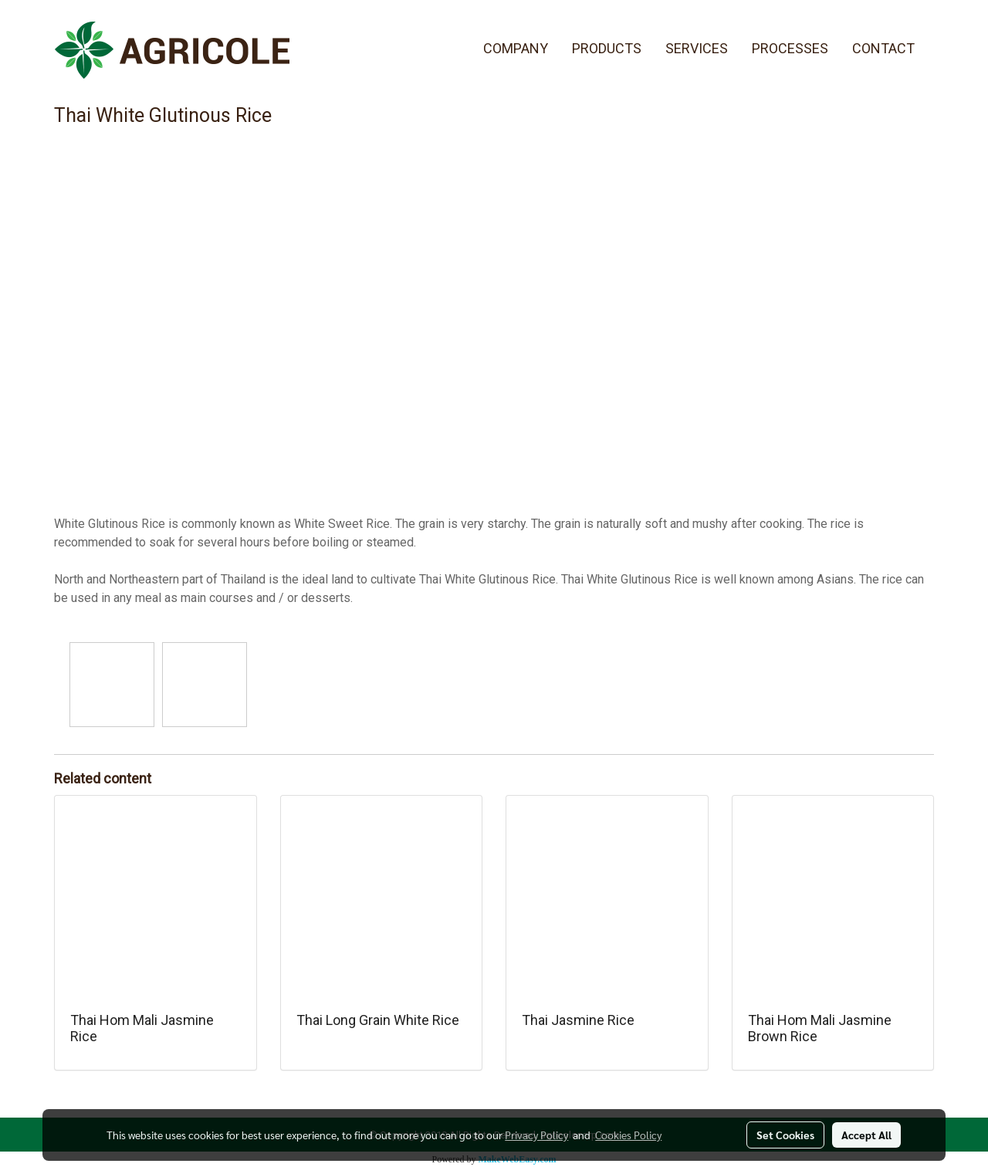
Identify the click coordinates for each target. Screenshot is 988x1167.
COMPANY (515, 48)
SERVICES (696, 48)
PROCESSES (790, 48)
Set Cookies (785, 1135)
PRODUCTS (606, 48)
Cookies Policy (628, 1135)
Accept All (866, 1135)
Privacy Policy (536, 1135)
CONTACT (883, 48)
